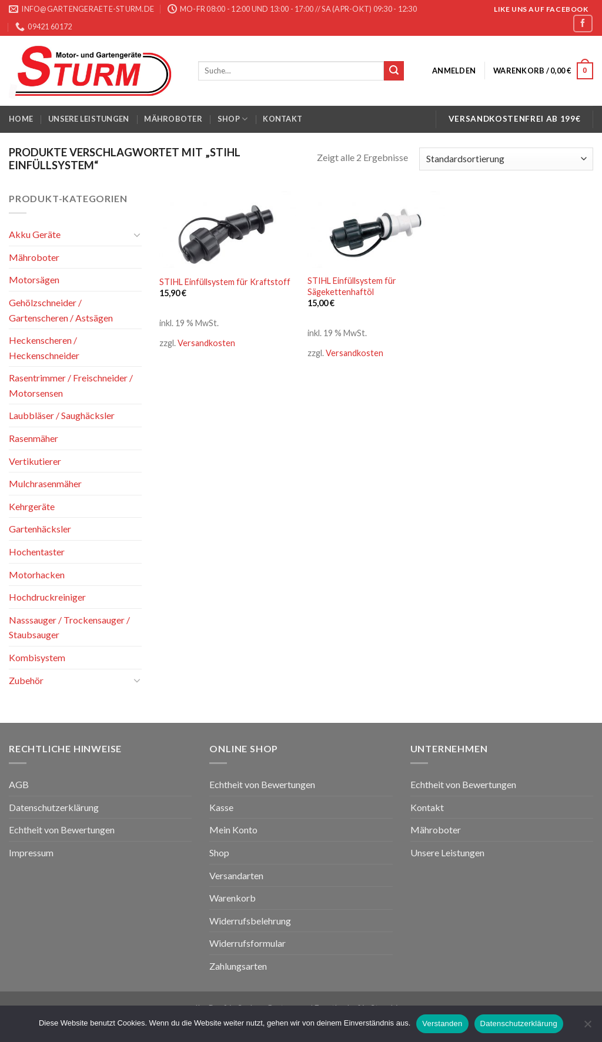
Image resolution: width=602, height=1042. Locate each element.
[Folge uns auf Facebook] (582, 23)
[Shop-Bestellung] (506, 159)
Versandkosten (206, 343)
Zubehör (26, 679)
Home (21, 118)
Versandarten (236, 875)
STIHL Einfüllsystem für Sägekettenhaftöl (351, 286)
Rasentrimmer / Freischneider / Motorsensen (71, 385)
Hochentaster (37, 551)
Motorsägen (34, 279)
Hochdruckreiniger (47, 596)
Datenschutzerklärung (54, 807)
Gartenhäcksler (40, 528)
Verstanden (442, 1023)
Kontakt (282, 118)
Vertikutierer (35, 461)
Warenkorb (232, 897)
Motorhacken (37, 573)
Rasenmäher (33, 438)
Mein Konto (233, 829)
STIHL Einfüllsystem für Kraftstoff (224, 282)
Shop (233, 119)
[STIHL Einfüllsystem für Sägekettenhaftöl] (375, 229)
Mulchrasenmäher (45, 483)
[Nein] (587, 1027)
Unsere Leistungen (88, 118)
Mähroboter (173, 118)
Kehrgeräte (32, 506)
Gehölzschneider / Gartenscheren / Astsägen (61, 310)
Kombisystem (37, 657)
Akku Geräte (35, 234)
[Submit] (394, 71)
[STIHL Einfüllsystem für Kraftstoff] (227, 229)
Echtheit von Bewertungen (62, 829)
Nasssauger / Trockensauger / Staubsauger (69, 627)
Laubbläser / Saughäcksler (62, 415)
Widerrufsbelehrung (250, 920)
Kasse (221, 807)
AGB (19, 784)
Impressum (31, 852)
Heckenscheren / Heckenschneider (44, 347)
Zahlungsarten (238, 965)
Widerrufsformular (247, 943)
